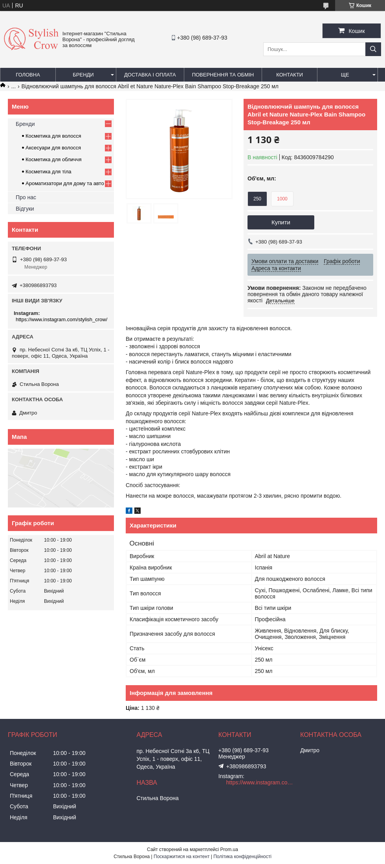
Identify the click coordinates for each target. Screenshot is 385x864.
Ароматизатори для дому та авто (65, 183)
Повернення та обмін (223, 75)
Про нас (26, 197)
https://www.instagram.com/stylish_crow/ (61, 319)
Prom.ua (229, 849)
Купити (280, 222)
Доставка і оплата (150, 75)
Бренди (83, 75)
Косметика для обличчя (53, 159)
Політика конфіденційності (242, 856)
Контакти (289, 75)
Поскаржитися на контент (181, 856)
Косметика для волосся (53, 136)
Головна (28, 75)
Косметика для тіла (49, 172)
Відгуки (25, 209)
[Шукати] (373, 49)
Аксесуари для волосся (53, 148)
